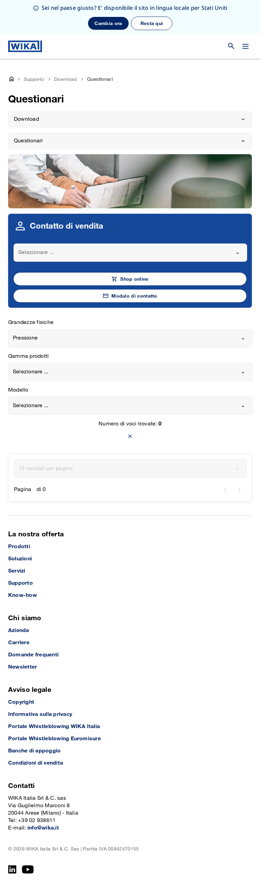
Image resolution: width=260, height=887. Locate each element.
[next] (239, 489)
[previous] (225, 489)
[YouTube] (28, 869)
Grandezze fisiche (30, 322)
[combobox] (130, 252)
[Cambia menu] (245, 46)
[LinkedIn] (12, 869)
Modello (18, 390)
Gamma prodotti (28, 356)
